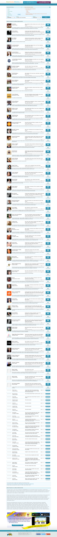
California (47, 19)
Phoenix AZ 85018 (14, 452)
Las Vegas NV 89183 (15, 430)
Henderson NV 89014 (15, 215)
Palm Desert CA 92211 (15, 257)
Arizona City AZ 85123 (15, 436)
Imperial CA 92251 (14, 479)
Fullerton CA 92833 (14, 264)
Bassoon (29, 136)
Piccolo (28, 94)
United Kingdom (21, 497)
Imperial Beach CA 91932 (15, 95)
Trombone (36, 38)
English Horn (28, 179)
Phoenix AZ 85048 (14, 81)
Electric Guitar (31, 31)
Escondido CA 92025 (15, 335)
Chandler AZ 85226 (14, 102)
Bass (30, 362)
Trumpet (39, 38)
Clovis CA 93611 (14, 130)
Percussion (37, 136)
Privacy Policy (36, 530)
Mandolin (33, 355)
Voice (33, 52)
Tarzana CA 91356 (14, 137)
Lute (34, 193)
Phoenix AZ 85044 (14, 328)
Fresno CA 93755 (14, 476)
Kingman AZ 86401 (14, 116)
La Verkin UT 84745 (15, 377)
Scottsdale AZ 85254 (15, 299)
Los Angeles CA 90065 (15, 306)
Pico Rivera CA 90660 (15, 426)
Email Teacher (48, 390)
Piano (30, 38)
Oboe (25, 179)
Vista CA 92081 (14, 469)
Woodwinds (30, 94)
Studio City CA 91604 (15, 423)
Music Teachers (39, 19)
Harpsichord (26, 355)
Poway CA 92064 (14, 363)
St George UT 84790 (15, 349)
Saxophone (32, 38)
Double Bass (36, 362)
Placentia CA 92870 (15, 173)
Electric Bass (35, 31)
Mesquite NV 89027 (15, 271)
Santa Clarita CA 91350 (15, 166)
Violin (25, 45)
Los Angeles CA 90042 (15, 123)
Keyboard (26, 52)
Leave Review (48, 391)
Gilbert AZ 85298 (14, 463)
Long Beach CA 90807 (15, 446)
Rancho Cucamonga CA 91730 (16, 53)
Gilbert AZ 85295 (14, 74)
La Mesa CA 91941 (15, 394)
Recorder (30, 432)
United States (43, 19)
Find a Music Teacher (14, 530)
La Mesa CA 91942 (15, 397)
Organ (34, 136)
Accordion (26, 136)
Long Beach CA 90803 (15, 356)
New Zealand (35, 497)
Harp (25, 475)
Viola (27, 45)
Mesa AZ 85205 (14, 433)
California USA (20, 21)
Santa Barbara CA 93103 (15, 229)
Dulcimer (32, 136)
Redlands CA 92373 (15, 285)
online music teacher (21, 491)
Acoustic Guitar (27, 31)
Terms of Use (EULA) (30, 530)
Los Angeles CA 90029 (15, 194)
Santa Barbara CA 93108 (15, 449)
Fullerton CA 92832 (14, 208)
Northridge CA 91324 (15, 292)
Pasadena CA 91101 (15, 420)
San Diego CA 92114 (15, 222)
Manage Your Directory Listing (22, 530)
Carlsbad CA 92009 (14, 60)
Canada (17, 497)
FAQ (44, 530)
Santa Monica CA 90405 (15, 342)
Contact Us (41, 530)
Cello (25, 158)
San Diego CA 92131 (15, 67)
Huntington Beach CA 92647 (16, 278)
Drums (26, 122)
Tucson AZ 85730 (14, 187)
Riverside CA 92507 (15, 159)
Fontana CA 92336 (14, 109)
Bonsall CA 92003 (14, 439)
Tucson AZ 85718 (14, 180)
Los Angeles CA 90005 (15, 413)
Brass (30, 291)
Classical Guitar (31, 193)
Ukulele (39, 31)
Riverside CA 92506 (15, 250)
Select (19, 14)
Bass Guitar (32, 362)
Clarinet (26, 38)
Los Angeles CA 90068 (15, 236)
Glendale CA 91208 (14, 243)
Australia (25, 497)
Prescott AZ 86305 (14, 384)
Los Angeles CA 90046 (15, 201)
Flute (28, 38)
